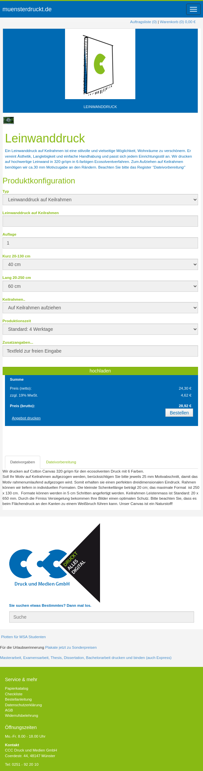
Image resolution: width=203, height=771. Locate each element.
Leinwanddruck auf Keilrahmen (31, 213)
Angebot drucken (26, 418)
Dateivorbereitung (61, 462)
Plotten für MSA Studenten (23, 637)
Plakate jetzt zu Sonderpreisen (71, 647)
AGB (9, 710)
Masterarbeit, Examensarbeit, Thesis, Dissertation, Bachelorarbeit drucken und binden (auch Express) (85, 658)
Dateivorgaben (22, 462)
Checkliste (13, 694)
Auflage (10, 234)
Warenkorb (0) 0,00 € (177, 22)
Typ (6, 191)
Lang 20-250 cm (17, 278)
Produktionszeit (17, 321)
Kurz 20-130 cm (16, 256)
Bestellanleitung (18, 699)
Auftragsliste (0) (143, 22)
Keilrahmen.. (14, 299)
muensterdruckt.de (27, 9)
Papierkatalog (16, 688)
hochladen (100, 370)
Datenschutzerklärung (23, 705)
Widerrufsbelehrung (21, 715)
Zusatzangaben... (18, 342)
